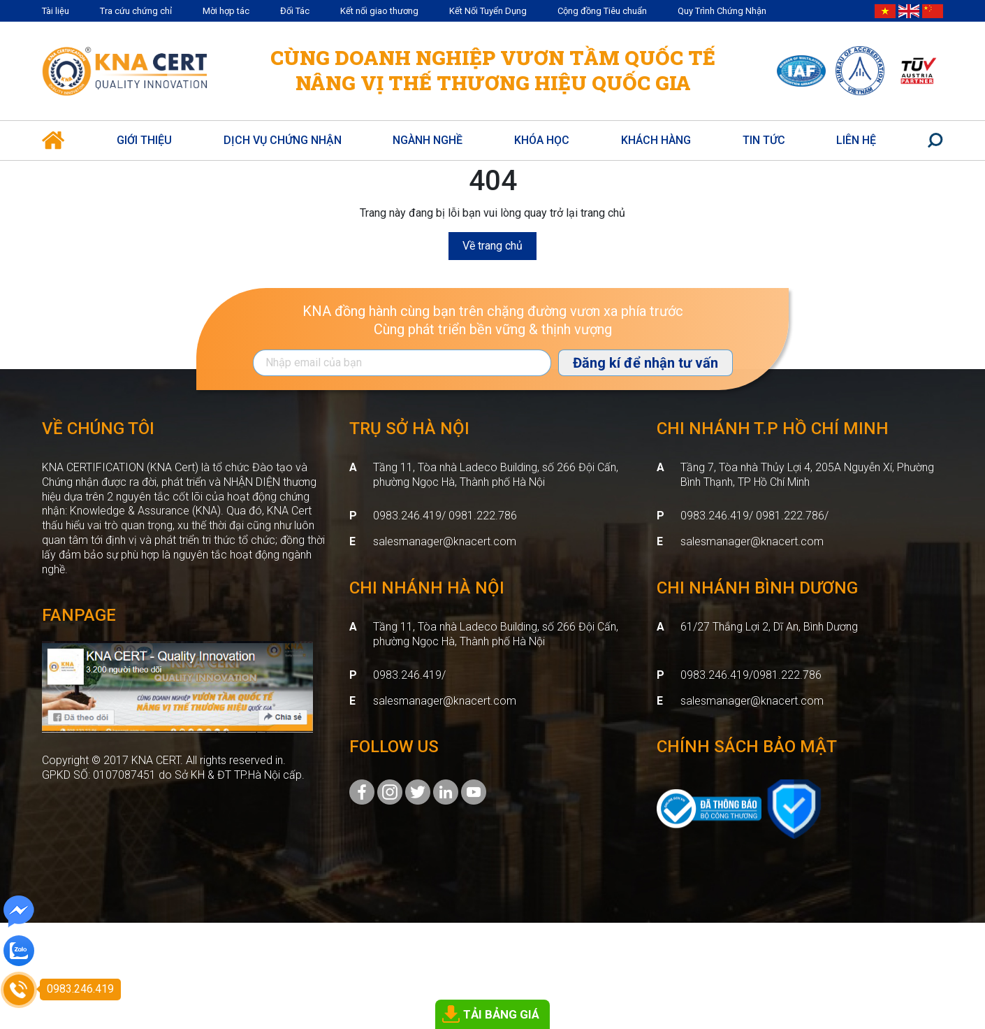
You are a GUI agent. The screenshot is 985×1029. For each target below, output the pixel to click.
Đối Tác (294, 11)
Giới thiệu (144, 140)
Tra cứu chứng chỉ (136, 11)
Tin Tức (764, 140)
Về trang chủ (492, 245)
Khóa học (541, 140)
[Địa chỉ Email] (402, 363)
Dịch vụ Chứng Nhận (283, 140)
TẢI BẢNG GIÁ (501, 1014)
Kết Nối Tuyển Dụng (488, 11)
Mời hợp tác (226, 11)
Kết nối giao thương (379, 11)
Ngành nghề (427, 140)
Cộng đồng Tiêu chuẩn (602, 11)
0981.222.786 (787, 675)
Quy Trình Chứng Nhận (722, 11)
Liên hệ (856, 140)
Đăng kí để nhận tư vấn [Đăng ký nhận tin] (645, 362)
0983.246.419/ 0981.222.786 (445, 515)
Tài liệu (55, 11)
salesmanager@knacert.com (444, 541)
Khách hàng (656, 140)
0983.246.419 (407, 675)
